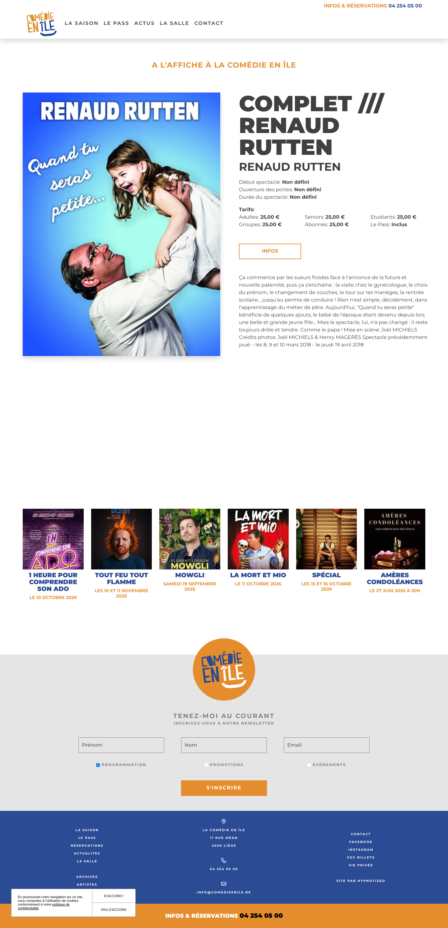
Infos (270, 251)
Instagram (360, 850)
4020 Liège (224, 846)
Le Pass (87, 838)
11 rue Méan (224, 838)
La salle (174, 23)
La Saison (82, 23)
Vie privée (361, 865)
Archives (87, 877)
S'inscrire (224, 788)
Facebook (361, 842)
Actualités (87, 853)
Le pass (116, 23)
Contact (208, 23)
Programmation (121, 765)
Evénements (326, 765)
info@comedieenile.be (224, 892)
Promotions (223, 765)
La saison (87, 830)
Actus (144, 23)
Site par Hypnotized (360, 881)
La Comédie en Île (224, 830)
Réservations (87, 846)
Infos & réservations (373, 6)
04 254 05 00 (224, 869)
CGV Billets (361, 857)
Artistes (87, 885)
